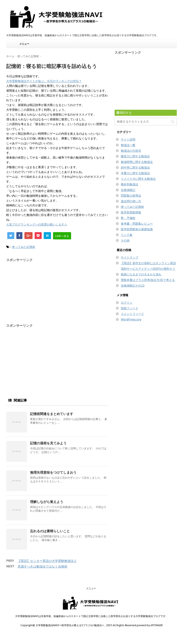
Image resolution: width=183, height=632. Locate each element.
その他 (125, 240)
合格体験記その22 (132, 285)
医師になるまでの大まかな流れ (141, 274)
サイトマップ (129, 257)
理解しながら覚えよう (46, 502)
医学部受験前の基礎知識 (137, 229)
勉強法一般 (128, 145)
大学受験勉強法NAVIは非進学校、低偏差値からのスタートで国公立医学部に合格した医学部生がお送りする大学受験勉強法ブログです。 (91, 616)
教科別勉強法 (129, 184)
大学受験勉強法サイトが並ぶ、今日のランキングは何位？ (44, 81)
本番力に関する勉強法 (135, 173)
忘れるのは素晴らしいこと (50, 531)
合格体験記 (128, 190)
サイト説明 (128, 139)
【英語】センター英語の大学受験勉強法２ (47, 561)
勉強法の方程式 (131, 151)
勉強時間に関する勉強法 (137, 162)
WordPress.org (131, 319)
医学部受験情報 (131, 212)
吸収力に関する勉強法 (135, 156)
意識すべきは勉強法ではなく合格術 (42, 566)
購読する (124, 113)
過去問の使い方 (131, 201)
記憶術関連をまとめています (51, 414)
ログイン (126, 302)
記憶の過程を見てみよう (48, 443)
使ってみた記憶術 (23, 247)
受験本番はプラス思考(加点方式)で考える (148, 280)
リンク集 (126, 235)
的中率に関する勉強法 (135, 167)
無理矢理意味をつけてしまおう (53, 472)
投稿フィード (129, 308)
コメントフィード (132, 314)
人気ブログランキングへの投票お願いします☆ (36, 224)
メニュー (24, 43)
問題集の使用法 (131, 195)
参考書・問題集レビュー (137, 223)
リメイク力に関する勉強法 (138, 179)
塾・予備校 (128, 218)
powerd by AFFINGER (150, 625)
